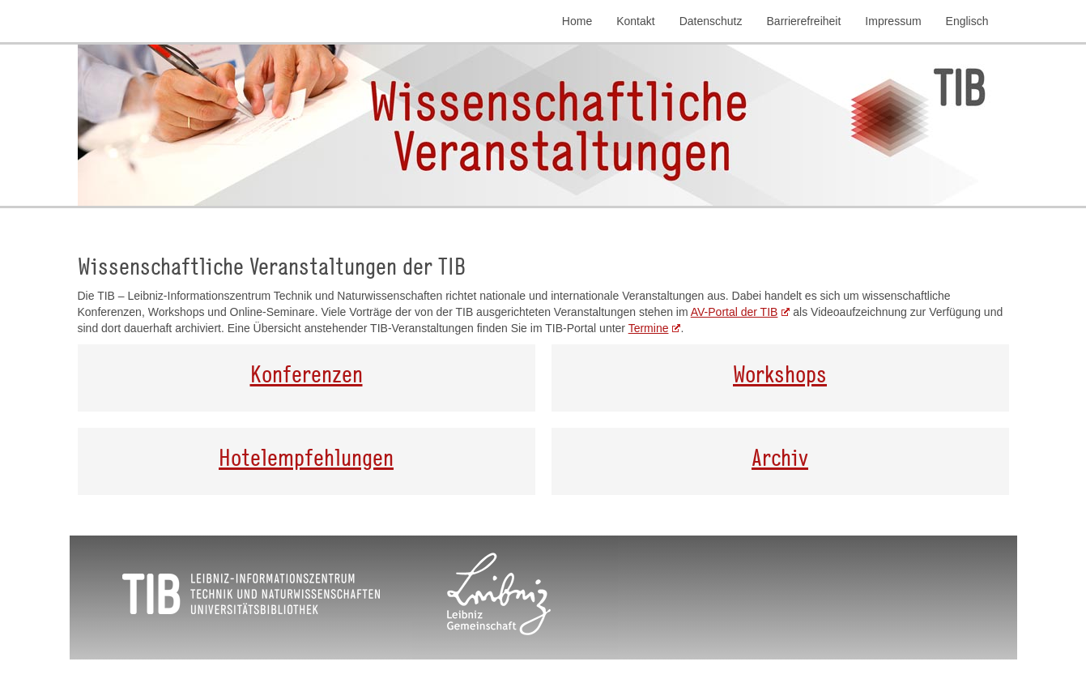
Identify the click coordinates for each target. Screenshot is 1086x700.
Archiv (780, 457)
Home (577, 21)
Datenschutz (711, 21)
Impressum (893, 21)
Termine (648, 328)
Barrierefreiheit (804, 21)
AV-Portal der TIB (734, 311)
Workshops (780, 373)
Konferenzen (306, 373)
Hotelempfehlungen (306, 457)
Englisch (967, 21)
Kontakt (635, 21)
